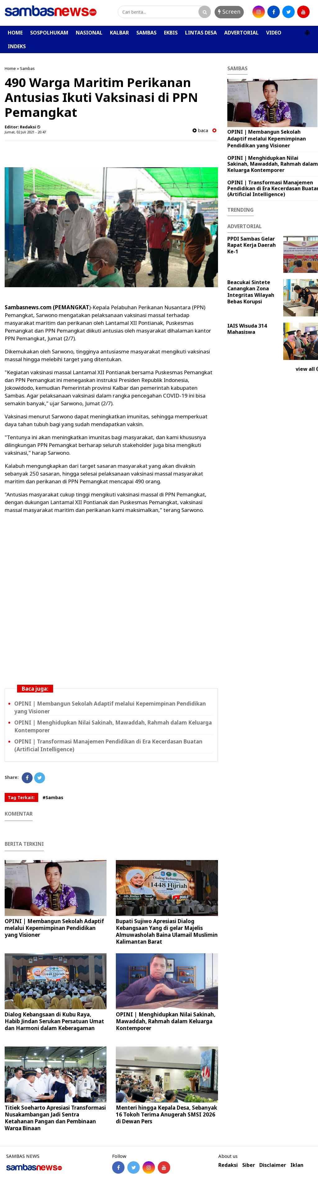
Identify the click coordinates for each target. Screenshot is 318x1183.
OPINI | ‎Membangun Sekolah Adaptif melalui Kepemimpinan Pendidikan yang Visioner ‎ (54, 928)
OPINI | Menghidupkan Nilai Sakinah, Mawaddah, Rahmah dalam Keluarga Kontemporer (166, 1021)
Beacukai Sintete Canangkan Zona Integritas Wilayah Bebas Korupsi (250, 292)
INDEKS (17, 46)
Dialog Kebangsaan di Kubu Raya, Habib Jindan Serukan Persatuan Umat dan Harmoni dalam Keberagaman (54, 1021)
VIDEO (273, 32)
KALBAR (119, 32)
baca (200, 130)
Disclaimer (272, 1165)
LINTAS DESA (201, 32)
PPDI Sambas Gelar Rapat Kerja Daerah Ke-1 (251, 245)
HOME (15, 32)
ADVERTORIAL (241, 32)
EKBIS (171, 32)
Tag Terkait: (21, 797)
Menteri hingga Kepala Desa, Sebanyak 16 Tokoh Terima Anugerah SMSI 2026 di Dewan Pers (166, 1114)
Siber (248, 1165)
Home (10, 68)
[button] (307, 30)
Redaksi (228, 1165)
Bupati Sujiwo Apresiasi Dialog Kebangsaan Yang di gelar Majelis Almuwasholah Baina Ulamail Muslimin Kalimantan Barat (167, 931)
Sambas (27, 68)
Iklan (296, 1165)
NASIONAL (89, 32)
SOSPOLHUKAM (49, 32)
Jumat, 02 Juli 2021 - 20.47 (25, 132)
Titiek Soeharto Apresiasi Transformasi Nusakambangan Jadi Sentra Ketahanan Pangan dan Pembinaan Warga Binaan (55, 1118)
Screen (229, 11)
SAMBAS (146, 32)
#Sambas (53, 797)
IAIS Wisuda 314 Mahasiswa (247, 329)
